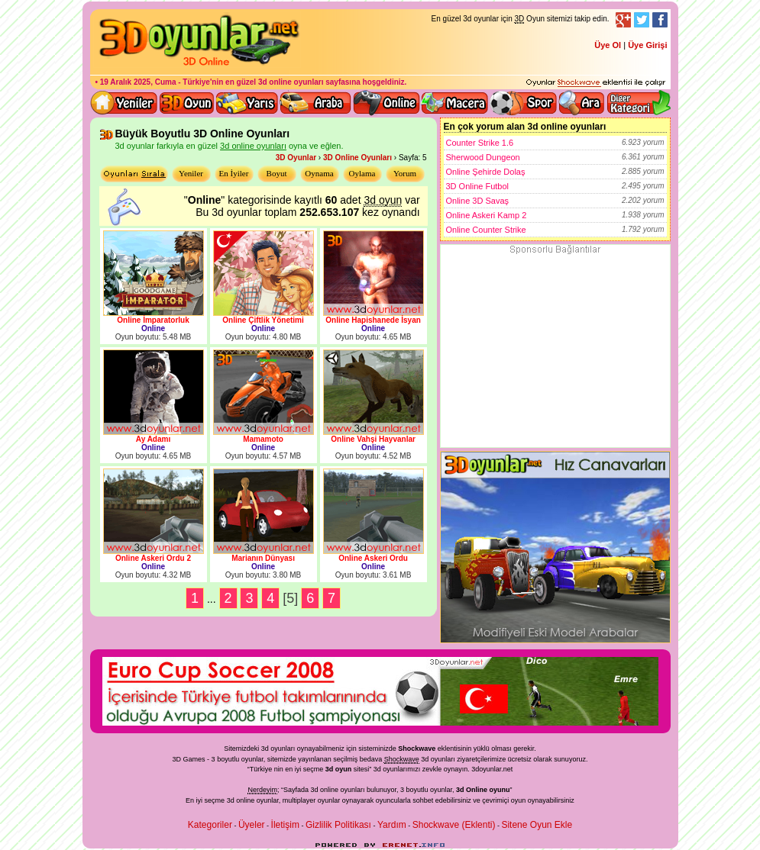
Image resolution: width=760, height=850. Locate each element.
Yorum (404, 173)
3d (377, 769)
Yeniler (191, 173)
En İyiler (234, 173)
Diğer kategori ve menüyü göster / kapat (638, 103)
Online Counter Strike (555, 229)
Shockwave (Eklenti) (454, 824)
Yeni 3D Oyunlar (124, 103)
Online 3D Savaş (555, 200)
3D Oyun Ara (582, 103)
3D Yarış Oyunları (247, 103)
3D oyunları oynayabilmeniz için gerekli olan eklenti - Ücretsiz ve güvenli (595, 83)
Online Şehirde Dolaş (555, 171)
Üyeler (251, 824)
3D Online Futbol (555, 186)
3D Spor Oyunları (524, 103)
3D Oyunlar (296, 157)
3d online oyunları (291, 82)
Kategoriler (210, 824)
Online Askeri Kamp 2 (555, 215)
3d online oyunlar (386, 103)
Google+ (623, 19)
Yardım (391, 824)
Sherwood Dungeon (555, 157)
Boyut (277, 173)
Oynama (319, 173)
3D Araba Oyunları (315, 103)
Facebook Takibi (660, 19)
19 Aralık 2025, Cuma (138, 82)
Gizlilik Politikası (338, 824)
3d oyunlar (437, 759)
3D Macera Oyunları (455, 103)
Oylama (362, 173)
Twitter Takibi (641, 19)
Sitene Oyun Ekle (536, 824)
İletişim (285, 824)
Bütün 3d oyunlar (187, 103)
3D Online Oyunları (357, 157)
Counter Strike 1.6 (555, 142)
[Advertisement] (555, 351)
